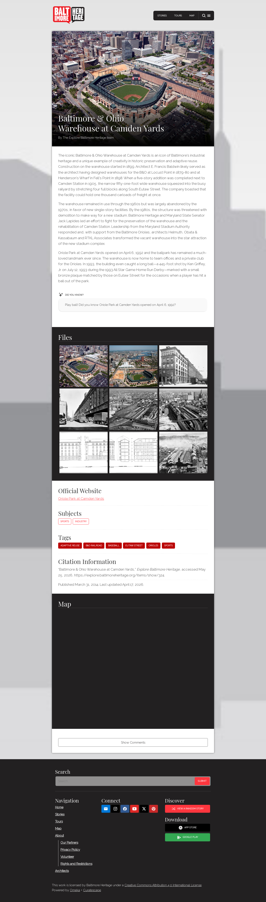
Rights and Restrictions (76, 864)
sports (168, 545)
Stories (162, 15)
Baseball (113, 545)
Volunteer (67, 857)
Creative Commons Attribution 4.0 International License (163, 885)
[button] (206, 16)
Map (191, 15)
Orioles (153, 545)
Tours (178, 15)
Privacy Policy (70, 850)
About (59, 835)
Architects (62, 871)
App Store (188, 828)
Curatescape (92, 890)
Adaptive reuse (70, 545)
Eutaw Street (134, 545)
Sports (64, 521)
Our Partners (69, 842)
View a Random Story (187, 809)
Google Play (187, 837)
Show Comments (133, 742)
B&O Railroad (94, 545)
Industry (81, 521)
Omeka (75, 890)
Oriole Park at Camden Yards (81, 498)
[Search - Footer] (125, 781)
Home (59, 807)
